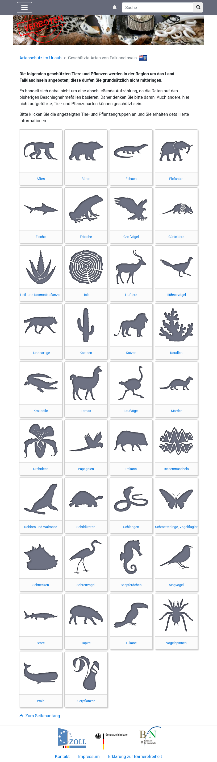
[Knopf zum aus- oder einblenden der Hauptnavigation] (24, 7)
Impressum (89, 756)
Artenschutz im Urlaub (40, 57)
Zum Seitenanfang (39, 715)
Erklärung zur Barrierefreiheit (135, 756)
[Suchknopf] (198, 7)
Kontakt (62, 756)
